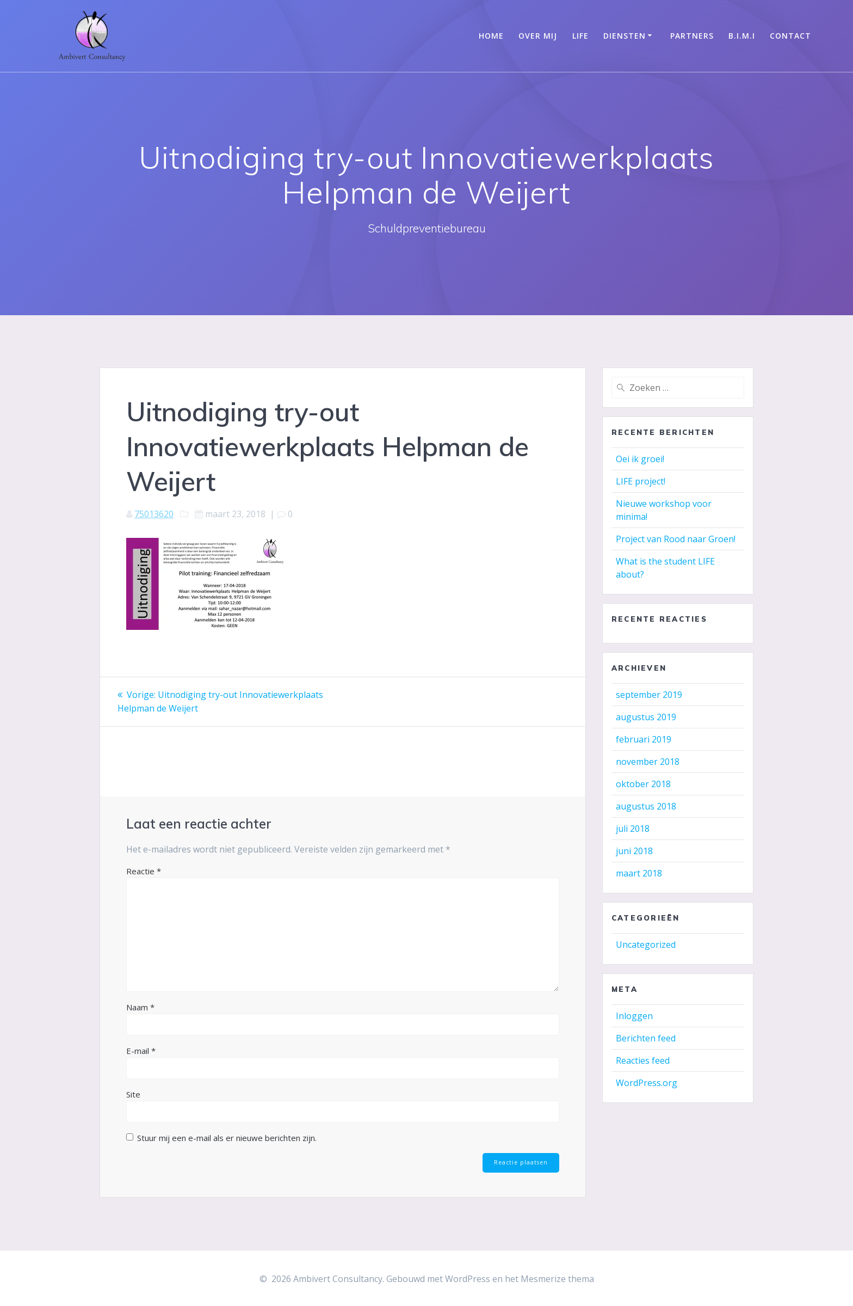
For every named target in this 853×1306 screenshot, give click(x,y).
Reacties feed (643, 1060)
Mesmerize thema (557, 1278)
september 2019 (649, 695)
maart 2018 (639, 873)
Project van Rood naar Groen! (675, 539)
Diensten (624, 35)
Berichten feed (646, 1038)
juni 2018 (634, 851)
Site (133, 1093)
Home (491, 35)
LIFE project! (640, 481)
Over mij (537, 35)
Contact (790, 35)
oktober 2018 (643, 784)
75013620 (154, 514)
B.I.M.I (741, 35)
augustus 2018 (646, 806)
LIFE (580, 35)
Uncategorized (646, 945)
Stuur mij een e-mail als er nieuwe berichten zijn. (227, 1136)
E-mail (141, 1049)
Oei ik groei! (640, 459)
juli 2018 (633, 829)
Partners (692, 35)
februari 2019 (643, 739)
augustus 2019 (646, 717)
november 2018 (647, 762)
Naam (140, 1006)
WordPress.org (646, 1083)
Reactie (143, 869)
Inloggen (634, 1016)
